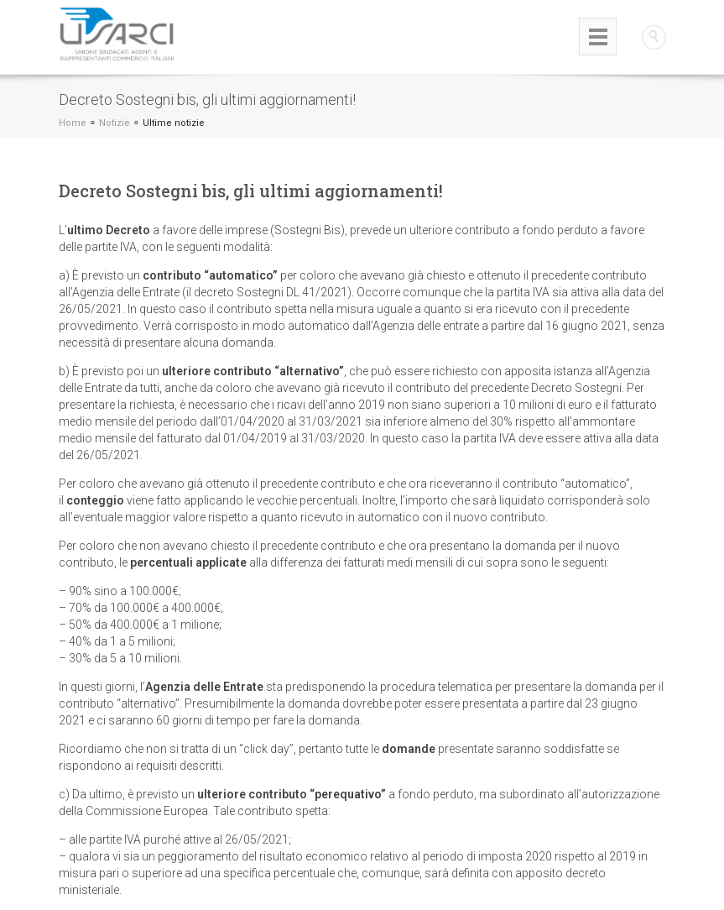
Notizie (114, 123)
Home (72, 123)
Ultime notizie (174, 123)
